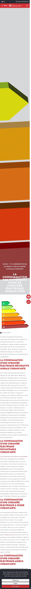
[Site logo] (15, 5)
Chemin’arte (8, 535)
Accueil (5, 264)
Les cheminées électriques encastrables (14, 456)
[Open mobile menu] (4, 5)
